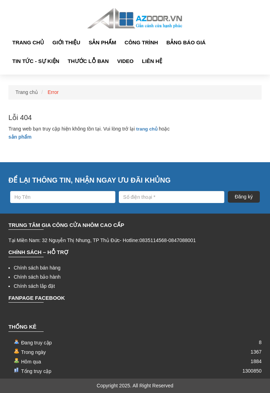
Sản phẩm (102, 42)
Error (53, 92)
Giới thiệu (66, 42)
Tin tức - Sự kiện (35, 61)
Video (125, 61)
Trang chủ (28, 42)
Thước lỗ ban (88, 61)
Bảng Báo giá (186, 42)
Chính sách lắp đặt (34, 286)
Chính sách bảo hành (37, 277)
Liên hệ (152, 61)
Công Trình (141, 42)
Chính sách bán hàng (37, 268)
